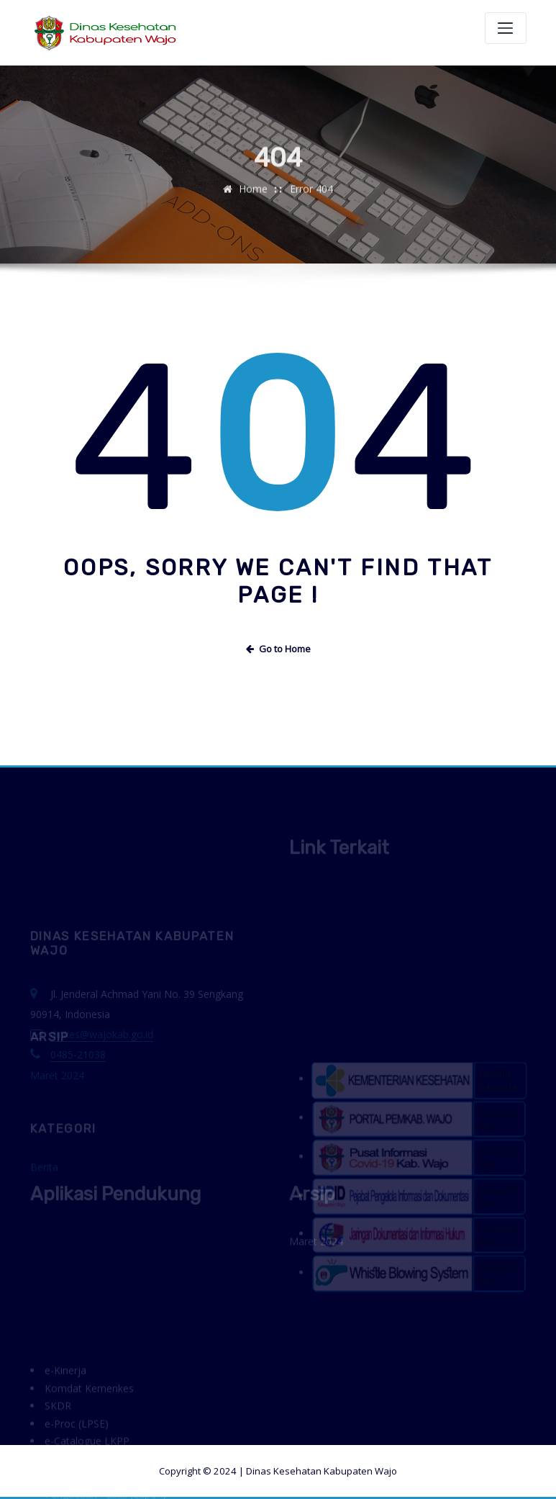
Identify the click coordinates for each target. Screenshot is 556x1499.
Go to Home (278, 648)
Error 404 (311, 199)
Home (253, 199)
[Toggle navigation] (506, 28)
